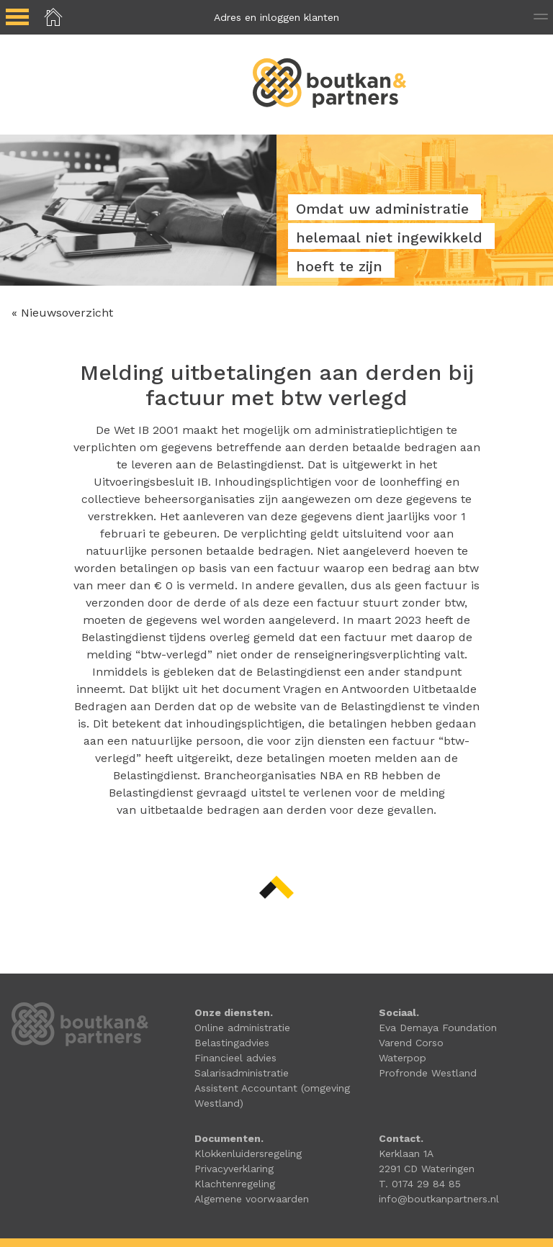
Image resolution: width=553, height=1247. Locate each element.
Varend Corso (411, 1042)
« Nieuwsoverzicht (62, 312)
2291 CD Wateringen (427, 1168)
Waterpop (402, 1058)
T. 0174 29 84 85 (420, 1183)
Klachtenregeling (234, 1183)
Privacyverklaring (234, 1168)
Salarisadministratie (241, 1073)
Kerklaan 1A (406, 1153)
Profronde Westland (428, 1073)
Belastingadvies (231, 1042)
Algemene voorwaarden (251, 1199)
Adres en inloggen (276, 17)
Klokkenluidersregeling (248, 1153)
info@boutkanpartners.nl (439, 1199)
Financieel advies (235, 1058)
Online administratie (242, 1027)
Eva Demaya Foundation (438, 1027)
